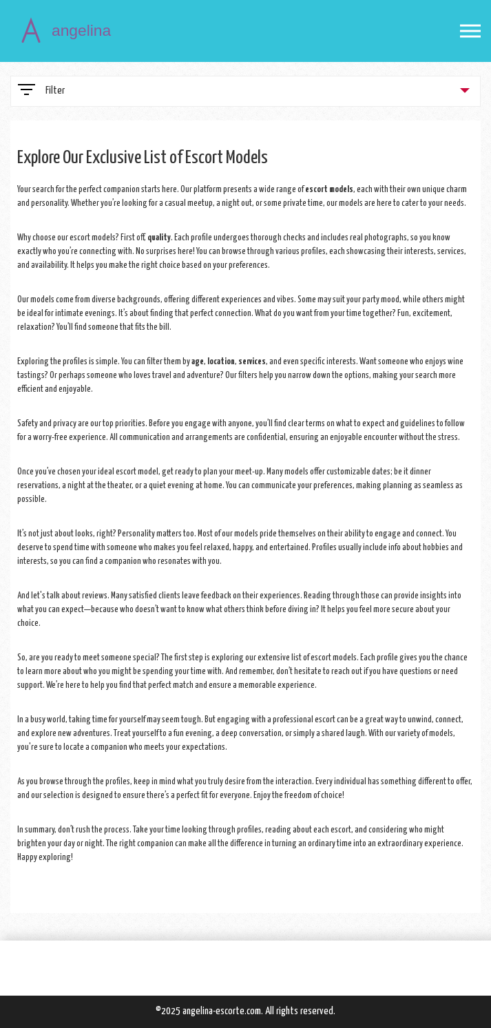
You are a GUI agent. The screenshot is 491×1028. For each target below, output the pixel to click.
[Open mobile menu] (470, 31)
